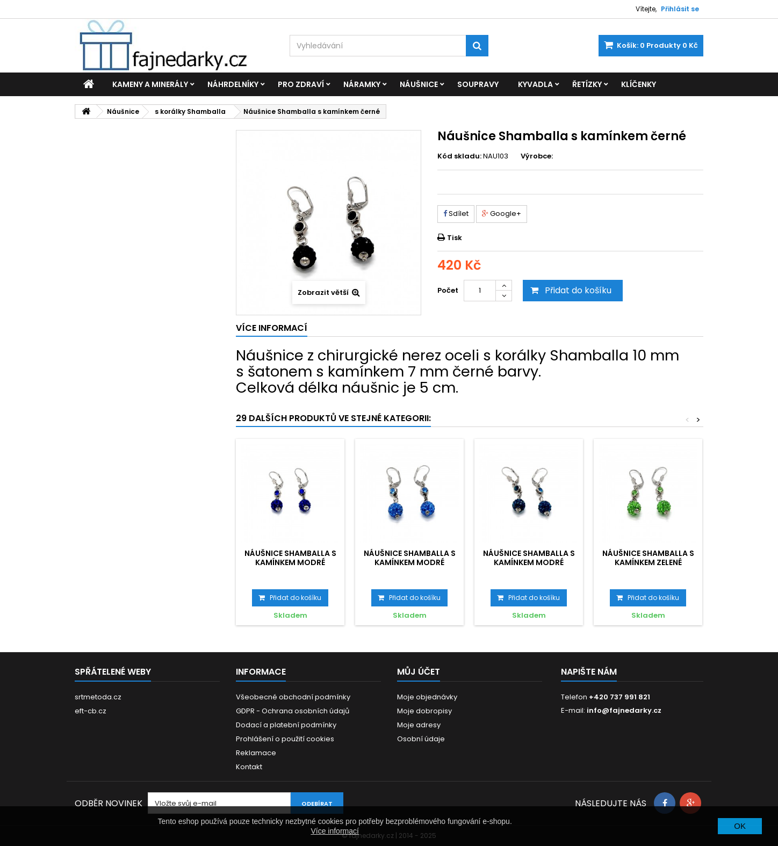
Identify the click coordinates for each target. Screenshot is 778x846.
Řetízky (587, 84)
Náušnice (419, 84)
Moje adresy (419, 725)
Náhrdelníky (232, 84)
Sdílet (456, 213)
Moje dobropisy (424, 711)
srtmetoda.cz (98, 697)
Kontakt (249, 767)
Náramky (361, 84)
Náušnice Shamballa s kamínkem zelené (648, 557)
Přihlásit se (680, 8)
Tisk (454, 238)
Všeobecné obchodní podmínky (293, 697)
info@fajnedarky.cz (624, 710)
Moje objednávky (427, 697)
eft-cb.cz (90, 711)
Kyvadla (535, 84)
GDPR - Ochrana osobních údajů (292, 711)
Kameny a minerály (150, 84)
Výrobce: (537, 156)
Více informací (334, 831)
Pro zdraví (301, 84)
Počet (447, 290)
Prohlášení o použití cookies (285, 739)
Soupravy (478, 84)
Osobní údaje (421, 739)
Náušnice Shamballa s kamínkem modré (290, 557)
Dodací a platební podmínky (286, 725)
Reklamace (256, 753)
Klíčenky (638, 84)
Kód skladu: (459, 156)
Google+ (501, 213)
